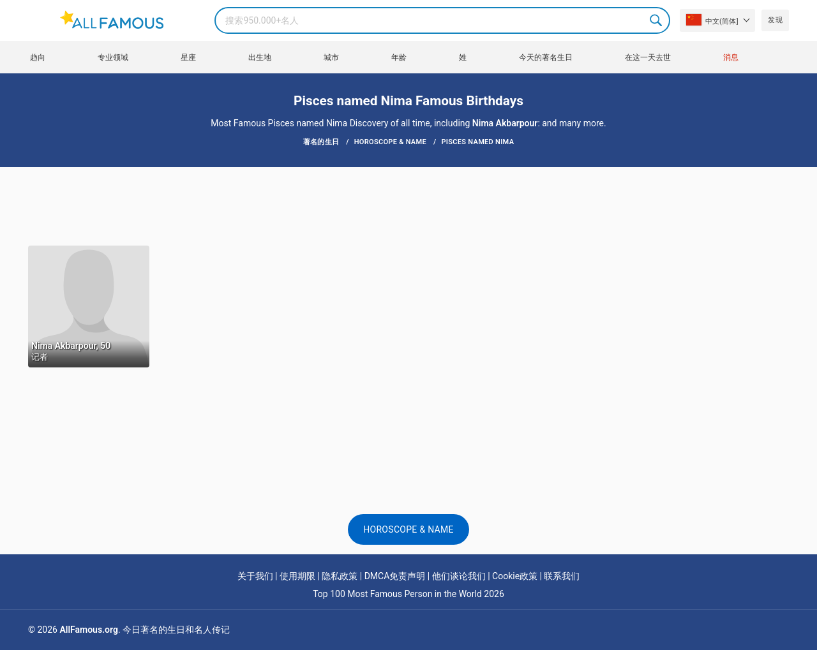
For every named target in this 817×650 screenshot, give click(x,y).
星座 (188, 57)
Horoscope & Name (408, 529)
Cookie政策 (514, 576)
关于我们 (255, 576)
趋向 (37, 57)
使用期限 (297, 576)
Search (656, 20)
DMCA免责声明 (395, 576)
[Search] (442, 20)
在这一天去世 (648, 57)
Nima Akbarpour (505, 123)
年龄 (399, 57)
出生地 (259, 57)
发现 (775, 20)
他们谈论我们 (459, 576)
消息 (730, 57)
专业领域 (113, 57)
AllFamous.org (88, 629)
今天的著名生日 (546, 57)
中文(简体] (712, 20)
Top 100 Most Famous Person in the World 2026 (408, 594)
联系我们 (562, 576)
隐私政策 (339, 576)
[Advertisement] (408, 205)
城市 (331, 57)
